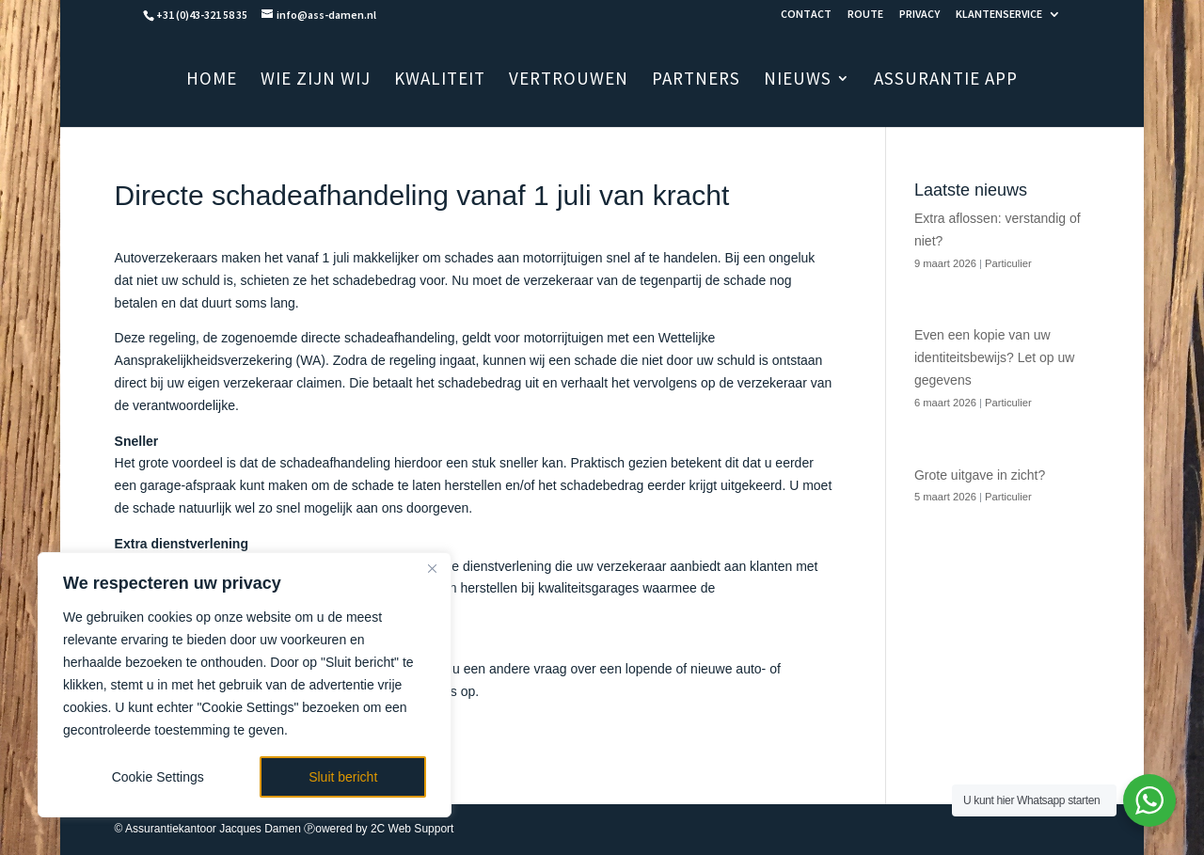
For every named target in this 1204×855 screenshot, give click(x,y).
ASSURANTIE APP (946, 80)
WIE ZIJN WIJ (316, 80)
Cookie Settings (158, 776)
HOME (211, 80)
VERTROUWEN (568, 80)
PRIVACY (919, 14)
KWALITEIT (439, 80)
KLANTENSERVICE (999, 14)
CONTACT (806, 14)
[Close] (431, 568)
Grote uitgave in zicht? (979, 475)
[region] (245, 684)
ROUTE (865, 14)
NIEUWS (798, 80)
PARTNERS (696, 80)
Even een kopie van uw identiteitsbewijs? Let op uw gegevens (994, 357)
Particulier (1008, 263)
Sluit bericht (343, 776)
